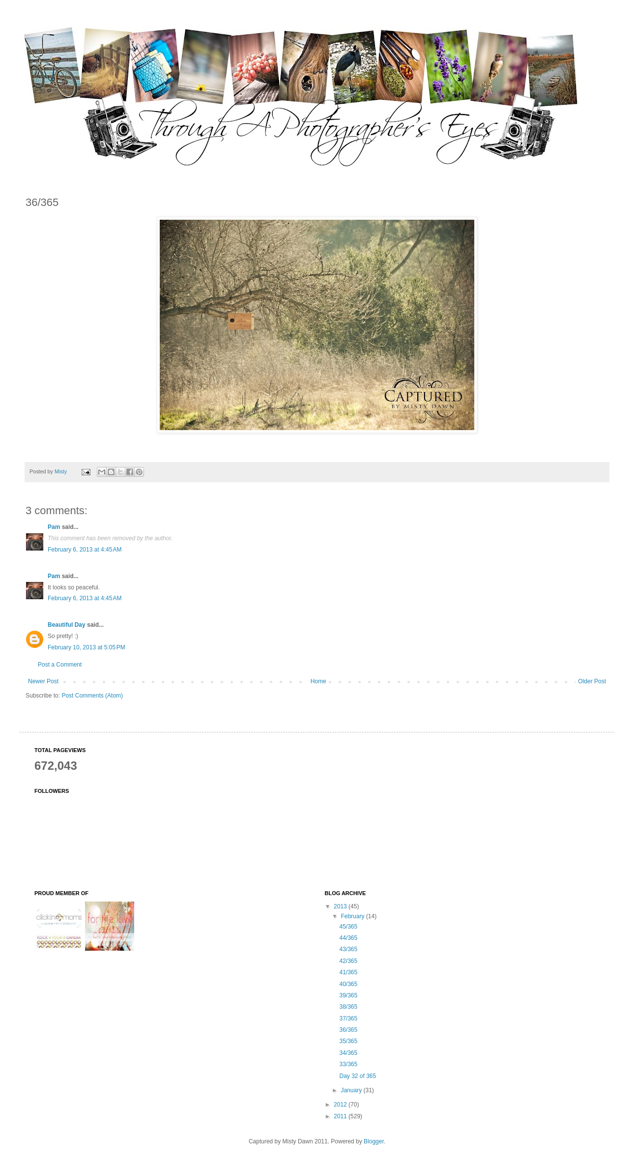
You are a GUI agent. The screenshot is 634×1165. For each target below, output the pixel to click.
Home (318, 681)
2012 (341, 1104)
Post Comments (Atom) (92, 695)
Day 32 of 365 (357, 1076)
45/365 (348, 926)
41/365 (348, 972)
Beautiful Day (67, 624)
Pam (54, 527)
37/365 (348, 1018)
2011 (341, 1116)
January (352, 1090)
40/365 (348, 984)
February (353, 916)
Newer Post (43, 681)
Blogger (374, 1141)
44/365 (348, 937)
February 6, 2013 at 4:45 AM (84, 549)
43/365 (348, 949)
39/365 (348, 995)
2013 (341, 906)
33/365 (348, 1064)
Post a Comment (60, 664)
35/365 (348, 1041)
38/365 (348, 1006)
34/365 (348, 1052)
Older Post (592, 681)
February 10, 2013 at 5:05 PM (86, 647)
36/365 (348, 1029)
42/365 (348, 961)
